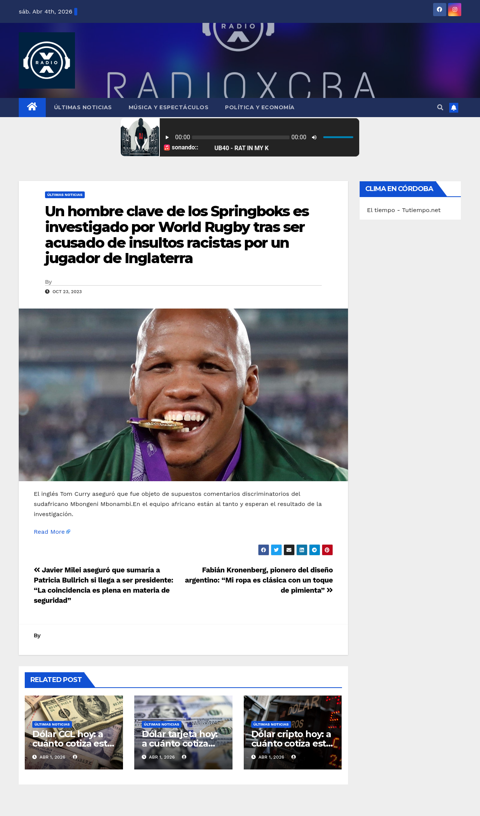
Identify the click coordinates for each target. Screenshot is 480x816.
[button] (440, 107)
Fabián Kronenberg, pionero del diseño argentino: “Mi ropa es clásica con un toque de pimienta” (259, 580)
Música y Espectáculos (169, 107)
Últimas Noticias (83, 107)
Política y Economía (260, 107)
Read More (49, 531)
